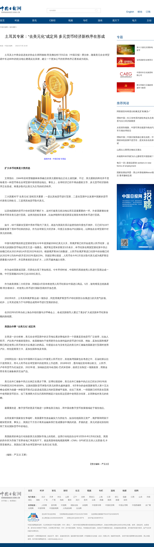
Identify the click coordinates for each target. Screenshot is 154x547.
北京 (43, 497)
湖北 (30, 500)
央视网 (85, 505)
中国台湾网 (123, 505)
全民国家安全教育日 (145, 60)
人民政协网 (67, 508)
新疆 (117, 500)
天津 (51, 497)
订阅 (148, 11)
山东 (140, 497)
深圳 (125, 500)
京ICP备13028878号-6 (95, 518)
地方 (134, 20)
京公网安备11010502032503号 (52, 518)
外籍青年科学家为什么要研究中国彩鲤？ (135, 156)
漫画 (100, 20)
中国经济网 (109, 505)
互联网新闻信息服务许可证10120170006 (73, 514)
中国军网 (41, 508)
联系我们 (13, 501)
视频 (70, 20)
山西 (67, 497)
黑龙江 (92, 497)
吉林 (83, 497)
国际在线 (74, 505)
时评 (42, 491)
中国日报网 (4, 27)
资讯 (34, 20)
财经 (66, 491)
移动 (140, 11)
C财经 (52, 20)
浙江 (116, 497)
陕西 (109, 500)
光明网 (30, 508)
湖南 (38, 500)
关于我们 (4, 501)
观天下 (115, 20)
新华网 (54, 505)
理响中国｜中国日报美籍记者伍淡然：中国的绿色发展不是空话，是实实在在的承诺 (135, 140)
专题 (120, 37)
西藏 (101, 500)
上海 (101, 497)
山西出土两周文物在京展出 (129, 150)
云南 (93, 500)
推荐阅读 (123, 103)
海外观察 (12, 27)
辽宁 (75, 497)
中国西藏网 (136, 505)
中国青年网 (96, 505)
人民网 (44, 505)
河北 (59, 497)
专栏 (85, 20)
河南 (148, 497)
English (130, 11)
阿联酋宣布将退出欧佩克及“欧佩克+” (133, 111)
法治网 (78, 508)
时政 (17, 20)
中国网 (63, 505)
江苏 (108, 497)
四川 (77, 500)
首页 (2, 20)
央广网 (148, 505)
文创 (149, 20)
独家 (125, 491)
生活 (77, 491)
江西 (132, 497)
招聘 (136, 491)
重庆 (69, 500)
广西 (54, 500)
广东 (46, 500)
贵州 (85, 500)
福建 (124, 497)
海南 (62, 500)
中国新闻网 (53, 508)
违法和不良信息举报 (49, 514)
